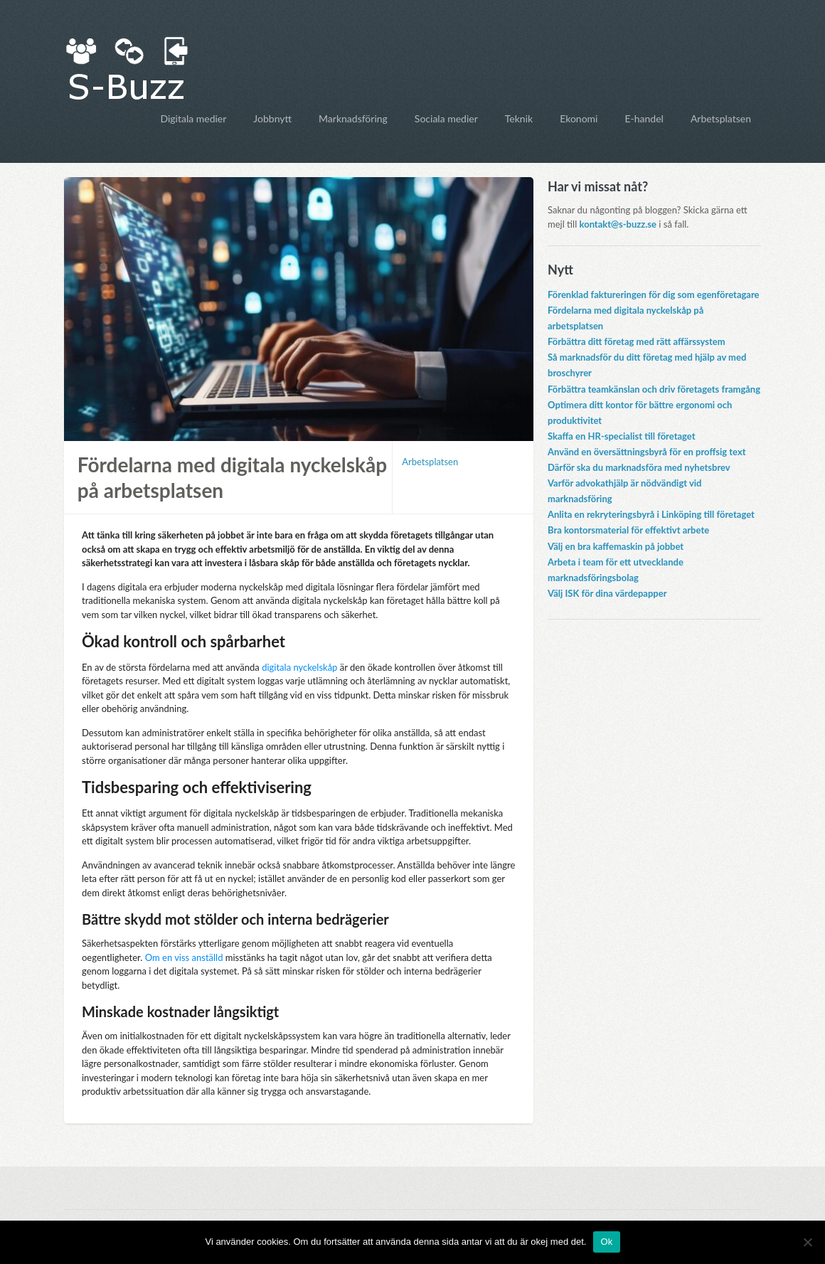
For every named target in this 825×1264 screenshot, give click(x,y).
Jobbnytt (272, 118)
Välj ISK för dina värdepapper (607, 593)
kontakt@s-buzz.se (618, 224)
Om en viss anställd (184, 957)
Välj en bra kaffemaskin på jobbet (615, 546)
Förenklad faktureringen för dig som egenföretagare (654, 294)
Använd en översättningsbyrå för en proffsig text (647, 451)
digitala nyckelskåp (299, 667)
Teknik (519, 118)
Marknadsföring (353, 118)
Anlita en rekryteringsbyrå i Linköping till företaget (651, 514)
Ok (606, 1241)
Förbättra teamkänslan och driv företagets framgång (654, 389)
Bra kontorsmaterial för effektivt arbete (628, 530)
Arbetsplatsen (721, 118)
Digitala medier (193, 118)
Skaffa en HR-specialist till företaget (622, 436)
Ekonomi (578, 118)
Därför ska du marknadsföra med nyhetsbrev (639, 467)
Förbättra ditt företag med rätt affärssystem (636, 341)
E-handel (643, 118)
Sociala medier (446, 118)
